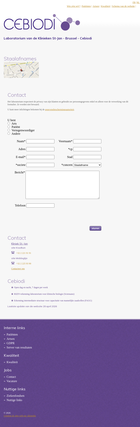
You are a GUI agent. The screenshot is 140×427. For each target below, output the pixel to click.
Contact (11, 376)
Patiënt (16, 126)
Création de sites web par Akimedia (20, 415)
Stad (69, 157)
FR (134, 2)
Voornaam (65, 141)
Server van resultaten (19, 347)
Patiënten (86, 6)
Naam (21, 141)
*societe (21, 164)
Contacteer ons (18, 268)
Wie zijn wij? (73, 6)
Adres (22, 149)
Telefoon (20, 205)
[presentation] (36, 218)
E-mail (21, 157)
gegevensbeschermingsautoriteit (59, 109)
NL (138, 2)
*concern (66, 164)
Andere (15, 133)
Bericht (20, 172)
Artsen (96, 6)
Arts (14, 123)
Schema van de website (123, 6)
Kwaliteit (105, 6)
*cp (70, 149)
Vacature (12, 381)
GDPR (11, 343)
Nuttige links (14, 400)
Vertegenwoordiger (23, 130)
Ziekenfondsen (15, 395)
